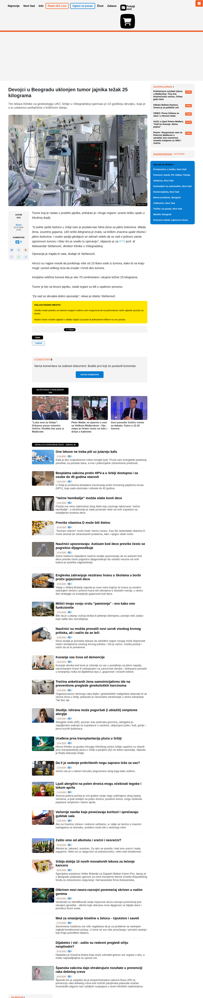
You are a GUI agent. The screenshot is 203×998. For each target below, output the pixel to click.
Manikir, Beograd (162, 354)
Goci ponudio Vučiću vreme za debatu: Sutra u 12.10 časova (127, 408)
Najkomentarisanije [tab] (162, 226)
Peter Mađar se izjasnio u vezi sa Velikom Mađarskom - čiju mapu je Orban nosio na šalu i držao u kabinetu (89, 410)
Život (19, 208)
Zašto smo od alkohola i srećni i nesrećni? (88, 823)
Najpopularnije (163, 159)
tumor (38, 326)
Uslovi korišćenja (68, 987)
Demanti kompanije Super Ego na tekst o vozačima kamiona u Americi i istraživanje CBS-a (173, 77)
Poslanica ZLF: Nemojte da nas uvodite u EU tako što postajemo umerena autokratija (173, 134)
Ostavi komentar (89, 357)
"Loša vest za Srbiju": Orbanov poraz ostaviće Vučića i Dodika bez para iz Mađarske (48, 410)
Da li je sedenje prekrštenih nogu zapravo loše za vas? (98, 745)
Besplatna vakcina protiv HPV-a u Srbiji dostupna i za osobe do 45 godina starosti (97, 457)
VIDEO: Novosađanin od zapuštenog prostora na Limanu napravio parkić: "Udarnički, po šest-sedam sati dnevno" (173, 122)
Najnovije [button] (14, 10)
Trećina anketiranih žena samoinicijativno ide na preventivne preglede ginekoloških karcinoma (93, 666)
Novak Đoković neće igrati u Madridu (171, 100)
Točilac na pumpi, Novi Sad (167, 349)
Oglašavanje (27, 987)
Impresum (52, 987)
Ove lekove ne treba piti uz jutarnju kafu (86, 434)
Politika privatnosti (89, 987)
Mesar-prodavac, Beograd (167, 337)
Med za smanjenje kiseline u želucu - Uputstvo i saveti (97, 901)
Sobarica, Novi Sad (163, 321)
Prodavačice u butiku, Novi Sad (169, 309)
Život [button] (100, 10)
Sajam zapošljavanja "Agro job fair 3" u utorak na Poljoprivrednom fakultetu (172, 109)
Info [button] (41, 10)
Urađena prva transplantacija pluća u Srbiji (89, 721)
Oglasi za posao (163, 305)
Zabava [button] (111, 10)
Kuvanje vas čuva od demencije (80, 640)
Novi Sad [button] (29, 10)
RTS (122, 224)
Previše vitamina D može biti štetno (83, 505)
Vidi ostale (185, 295)
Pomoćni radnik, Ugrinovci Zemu (170, 360)
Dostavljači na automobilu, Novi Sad (172, 326)
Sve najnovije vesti (179, 150)
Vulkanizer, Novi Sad (164, 343)
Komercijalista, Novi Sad (166, 332)
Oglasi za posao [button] (82, 10)
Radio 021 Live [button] (57, 10)
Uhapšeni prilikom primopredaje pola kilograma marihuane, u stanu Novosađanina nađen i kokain (173, 89)
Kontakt (41, 987)
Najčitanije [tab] (179, 226)
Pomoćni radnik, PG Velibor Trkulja (171, 315)
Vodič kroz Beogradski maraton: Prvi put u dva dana (173, 143)
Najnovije (160, 70)
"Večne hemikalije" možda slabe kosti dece (89, 481)
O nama (14, 987)
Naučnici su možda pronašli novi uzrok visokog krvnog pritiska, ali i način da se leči (98, 613)
